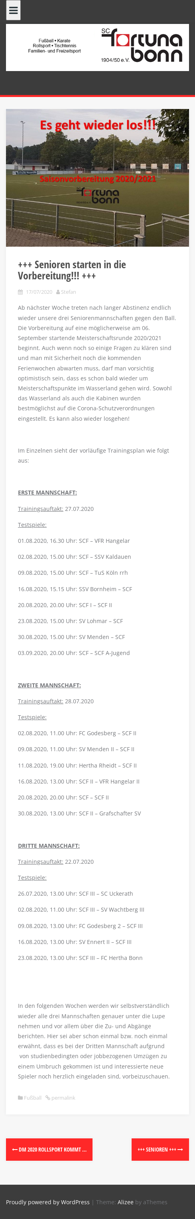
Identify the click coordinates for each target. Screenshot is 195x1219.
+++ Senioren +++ (160, 1149)
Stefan (68, 291)
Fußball (32, 1097)
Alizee (126, 1202)
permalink (62, 1097)
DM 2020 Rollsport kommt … (49, 1149)
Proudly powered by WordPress (48, 1202)
